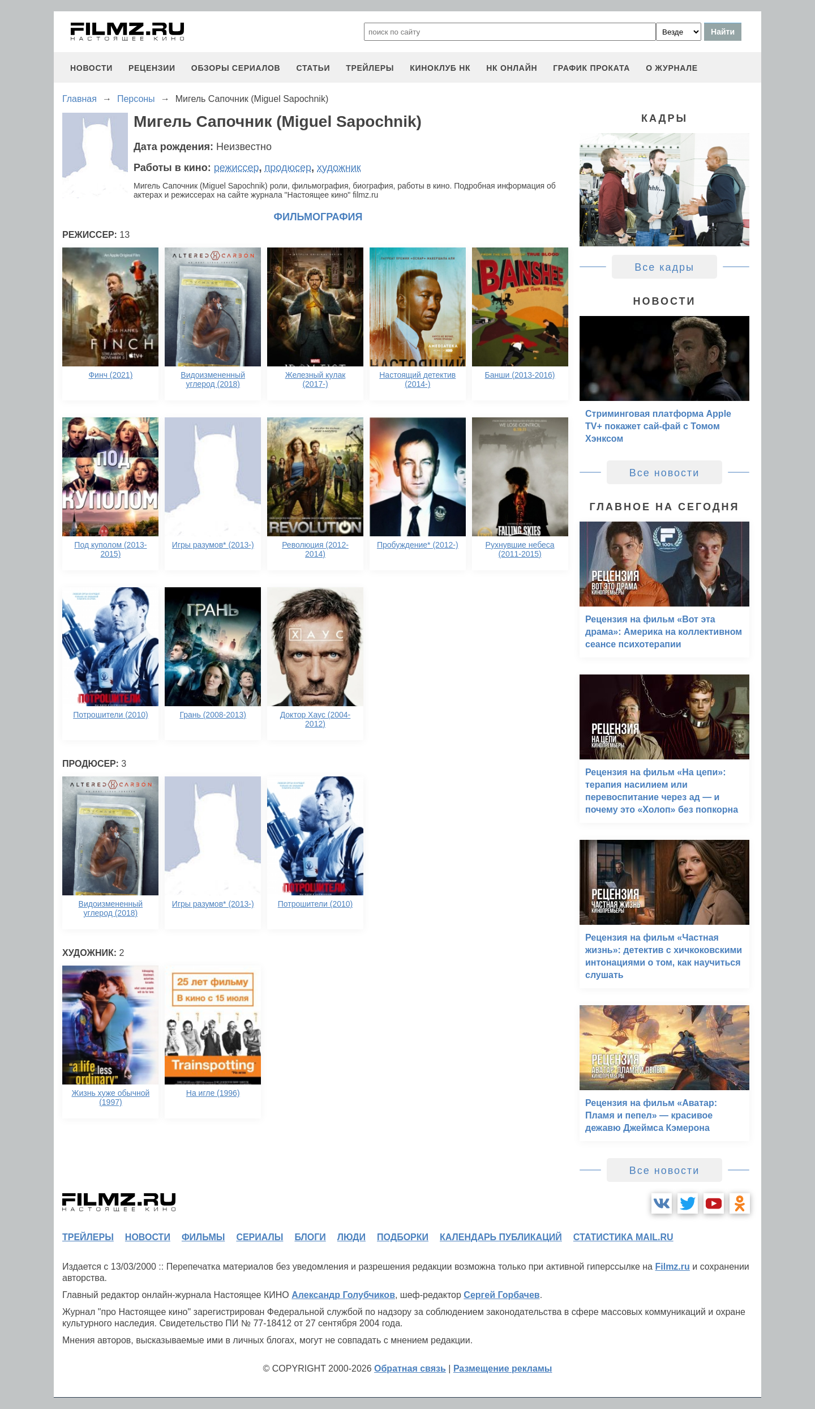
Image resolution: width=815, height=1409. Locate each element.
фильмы (203, 1237)
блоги (309, 1237)
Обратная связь (410, 1368)
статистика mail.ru (623, 1237)
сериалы (259, 1237)
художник (339, 167)
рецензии (151, 67)
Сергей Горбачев (501, 1295)
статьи (313, 67)
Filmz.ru (672, 1266)
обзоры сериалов (236, 67)
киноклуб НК (440, 67)
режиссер (236, 167)
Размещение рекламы (502, 1368)
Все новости (664, 473)
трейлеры (370, 67)
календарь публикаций (501, 1237)
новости (91, 67)
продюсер (288, 167)
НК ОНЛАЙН (511, 67)
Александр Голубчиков (343, 1295)
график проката (591, 67)
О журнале (672, 67)
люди (351, 1237)
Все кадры (664, 267)
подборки (402, 1237)
